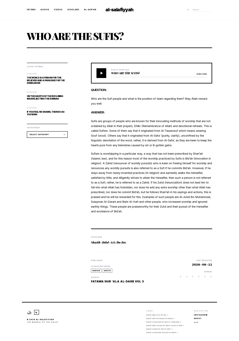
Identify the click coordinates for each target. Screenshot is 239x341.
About (198, 318)
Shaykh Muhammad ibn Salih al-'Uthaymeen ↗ (163, 322)
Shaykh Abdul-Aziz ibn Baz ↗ (157, 315)
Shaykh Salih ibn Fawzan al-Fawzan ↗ (160, 318)
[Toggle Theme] (36, 312)
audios (96, 271)
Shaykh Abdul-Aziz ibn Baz (108, 242)
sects (107, 271)
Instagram (201, 315)
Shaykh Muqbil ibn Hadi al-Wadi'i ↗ (159, 329)
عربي (196, 322)
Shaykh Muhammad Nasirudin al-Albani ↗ (162, 332)
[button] (211, 276)
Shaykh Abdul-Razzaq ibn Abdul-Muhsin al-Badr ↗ (165, 325)
